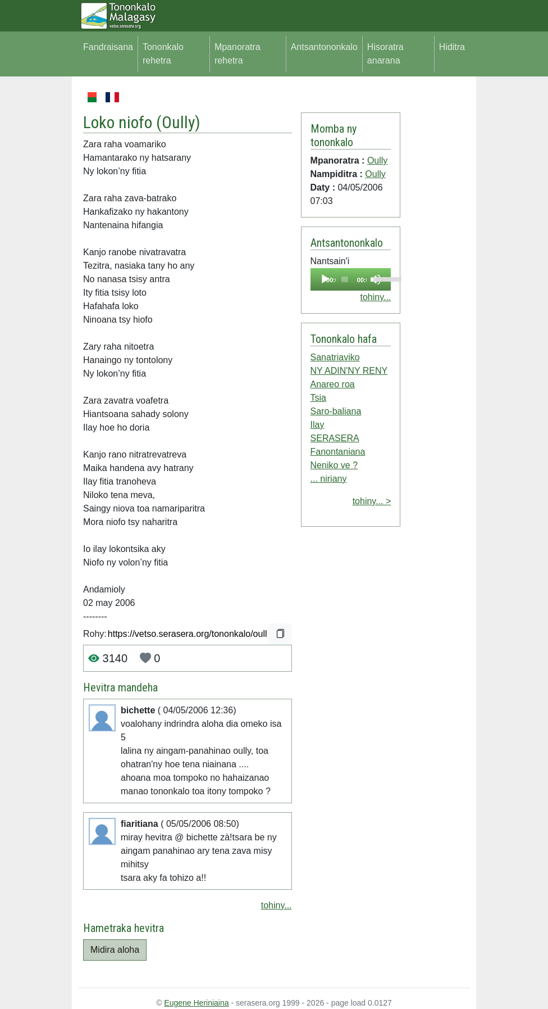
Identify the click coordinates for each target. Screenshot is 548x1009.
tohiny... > (372, 501)
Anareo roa (332, 384)
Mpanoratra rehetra (237, 53)
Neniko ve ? (334, 465)
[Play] (325, 279)
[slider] (344, 279)
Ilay (317, 424)
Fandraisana (108, 47)
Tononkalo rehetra (163, 53)
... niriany (328, 478)
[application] (350, 279)
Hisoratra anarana (385, 53)
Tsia (318, 397)
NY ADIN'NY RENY (349, 370)
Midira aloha (114, 949)
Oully (178, 122)
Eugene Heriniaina (196, 1002)
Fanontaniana (338, 451)
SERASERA (334, 438)
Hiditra (452, 47)
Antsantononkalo (324, 47)
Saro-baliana (336, 411)
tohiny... (276, 905)
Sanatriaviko (335, 357)
